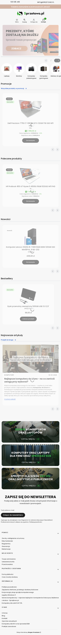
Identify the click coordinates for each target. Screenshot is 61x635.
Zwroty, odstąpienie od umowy (13, 538)
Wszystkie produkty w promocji (14, 88)
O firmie (4, 613)
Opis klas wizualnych (9, 621)
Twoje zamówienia (9, 559)
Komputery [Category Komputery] (9, 375)
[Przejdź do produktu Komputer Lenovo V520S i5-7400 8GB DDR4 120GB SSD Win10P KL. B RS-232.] (30, 236)
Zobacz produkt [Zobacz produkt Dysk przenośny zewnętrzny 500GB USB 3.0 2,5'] (28, 319)
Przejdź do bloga (8, 340)
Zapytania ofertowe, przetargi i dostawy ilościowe (20, 590)
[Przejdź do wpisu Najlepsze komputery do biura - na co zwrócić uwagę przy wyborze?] (31, 359)
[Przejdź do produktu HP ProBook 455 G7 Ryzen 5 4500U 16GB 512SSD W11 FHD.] (30, 176)
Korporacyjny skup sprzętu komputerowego (18, 592)
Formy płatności (7, 574)
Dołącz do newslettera (13, 515)
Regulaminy (6, 544)
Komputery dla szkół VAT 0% (12, 603)
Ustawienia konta (8, 562)
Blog (3, 616)
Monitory (19, 76)
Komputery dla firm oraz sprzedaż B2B (16, 624)
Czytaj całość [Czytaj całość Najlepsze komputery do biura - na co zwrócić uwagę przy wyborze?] (10, 399)
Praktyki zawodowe (9, 626)
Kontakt (4, 618)
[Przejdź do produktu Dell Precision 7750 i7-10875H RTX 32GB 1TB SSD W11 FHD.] (30, 109)
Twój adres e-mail (7, 510)
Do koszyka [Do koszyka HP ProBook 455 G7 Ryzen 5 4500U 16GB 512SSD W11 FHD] (30, 201)
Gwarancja (6, 546)
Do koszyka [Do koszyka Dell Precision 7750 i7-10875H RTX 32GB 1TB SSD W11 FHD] (30, 140)
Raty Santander (7, 541)
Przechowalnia (7, 564)
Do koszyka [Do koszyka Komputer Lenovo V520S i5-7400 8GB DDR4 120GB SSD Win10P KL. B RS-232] (30, 262)
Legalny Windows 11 (9, 595)
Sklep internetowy (28, 632)
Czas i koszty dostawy (10, 577)
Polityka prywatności (9, 587)
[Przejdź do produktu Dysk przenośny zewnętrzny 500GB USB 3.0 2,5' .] (28, 296)
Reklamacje (6, 549)
